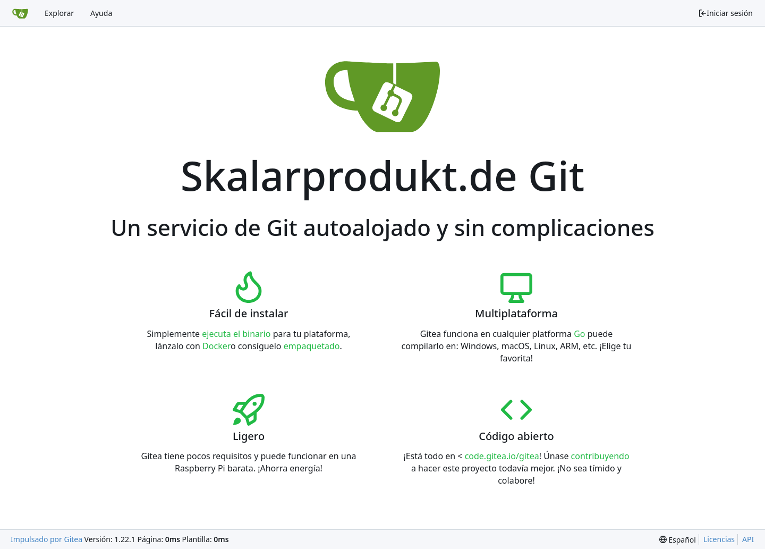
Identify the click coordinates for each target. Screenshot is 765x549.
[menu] (677, 540)
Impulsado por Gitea (46, 539)
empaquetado (312, 346)
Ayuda (101, 13)
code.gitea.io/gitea (502, 456)
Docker (216, 346)
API (748, 539)
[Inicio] (20, 13)
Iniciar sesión (725, 13)
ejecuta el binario (236, 334)
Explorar (59, 13)
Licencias (719, 539)
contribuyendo (600, 456)
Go (579, 334)
